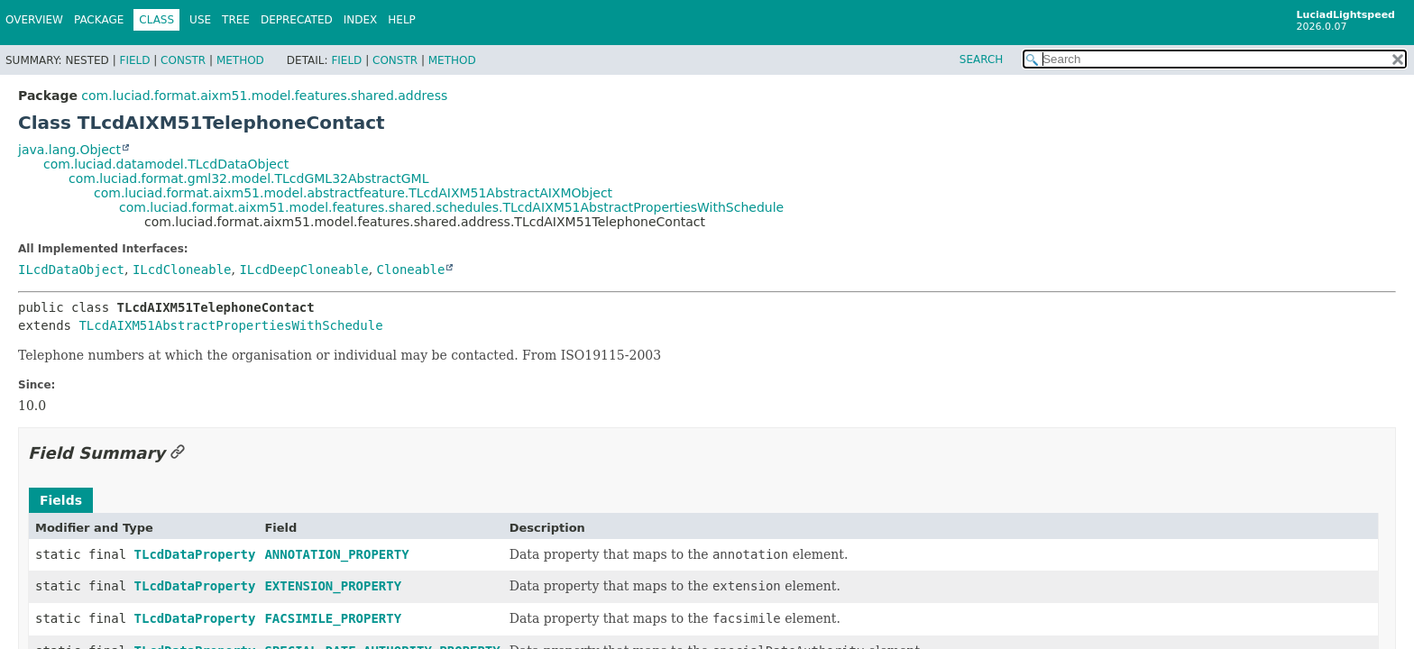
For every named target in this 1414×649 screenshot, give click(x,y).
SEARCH (982, 59)
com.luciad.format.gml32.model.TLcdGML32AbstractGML (248, 178)
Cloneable (411, 269)
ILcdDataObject (71, 269)
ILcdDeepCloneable (303, 269)
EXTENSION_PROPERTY (332, 586)
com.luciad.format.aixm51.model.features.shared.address (264, 95)
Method (240, 60)
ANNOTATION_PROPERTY (336, 554)
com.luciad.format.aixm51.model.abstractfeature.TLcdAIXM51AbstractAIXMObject (353, 193)
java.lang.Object (69, 149)
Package (99, 20)
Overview (34, 20)
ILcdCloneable (182, 269)
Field (134, 60)
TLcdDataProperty (195, 554)
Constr (183, 60)
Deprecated (297, 20)
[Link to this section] (177, 452)
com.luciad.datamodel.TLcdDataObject (166, 164)
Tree (236, 20)
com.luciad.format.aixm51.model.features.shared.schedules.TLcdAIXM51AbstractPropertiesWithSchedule (451, 207)
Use (200, 20)
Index (361, 20)
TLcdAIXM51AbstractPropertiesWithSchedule (230, 325)
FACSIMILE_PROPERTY (332, 618)
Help (402, 20)
